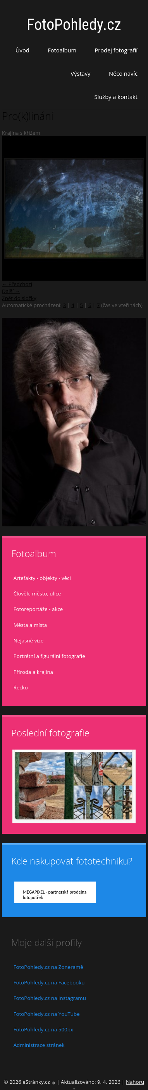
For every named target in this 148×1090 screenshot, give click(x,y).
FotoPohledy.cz (74, 25)
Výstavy (80, 73)
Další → (11, 291)
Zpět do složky (19, 298)
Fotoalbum (62, 50)
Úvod (22, 50)
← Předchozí (17, 284)
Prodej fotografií (116, 50)
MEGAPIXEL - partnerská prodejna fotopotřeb (55, 894)
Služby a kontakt (116, 97)
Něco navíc (123, 73)
